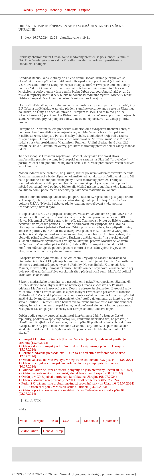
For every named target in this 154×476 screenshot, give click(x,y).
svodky (28, 10)
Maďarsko (91, 421)
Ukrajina (38, 421)
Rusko (53, 421)
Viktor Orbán (29, 431)
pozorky (41, 10)
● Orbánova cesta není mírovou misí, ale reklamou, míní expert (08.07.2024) (70, 373)
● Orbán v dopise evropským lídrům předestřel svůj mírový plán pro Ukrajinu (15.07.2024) (71, 347)
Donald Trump (53, 431)
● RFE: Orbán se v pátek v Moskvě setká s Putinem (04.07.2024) (62, 387)
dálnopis (70, 10)
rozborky (56, 10)
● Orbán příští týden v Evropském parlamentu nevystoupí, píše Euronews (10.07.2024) (68, 364)
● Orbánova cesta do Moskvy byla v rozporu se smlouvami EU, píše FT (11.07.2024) (76, 360)
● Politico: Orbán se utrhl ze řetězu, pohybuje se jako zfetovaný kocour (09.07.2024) (76, 370)
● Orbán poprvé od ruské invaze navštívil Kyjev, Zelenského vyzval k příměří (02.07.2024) (71, 391)
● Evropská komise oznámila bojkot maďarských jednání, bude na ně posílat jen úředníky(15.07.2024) (72, 341)
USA (66, 421)
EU (77, 421)
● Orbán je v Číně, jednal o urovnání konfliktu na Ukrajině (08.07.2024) (67, 376)
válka (24, 421)
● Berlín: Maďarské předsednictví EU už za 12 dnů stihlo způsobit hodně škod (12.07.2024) (71, 354)
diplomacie (110, 421)
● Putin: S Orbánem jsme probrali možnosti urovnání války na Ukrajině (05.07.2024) (76, 383)
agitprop (84, 10)
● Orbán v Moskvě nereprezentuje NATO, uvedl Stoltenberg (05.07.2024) (68, 380)
